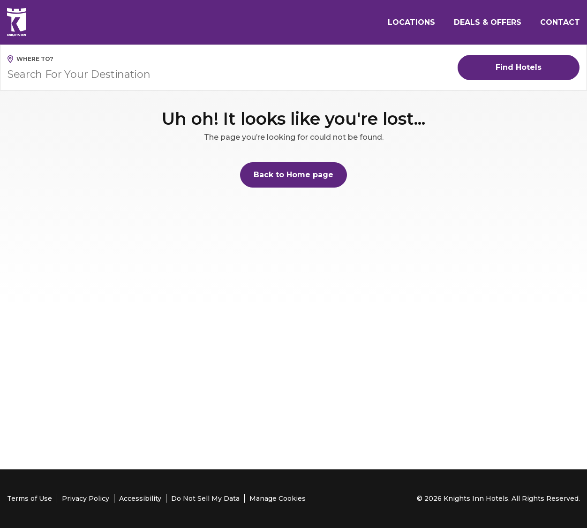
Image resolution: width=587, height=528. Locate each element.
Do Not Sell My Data (205, 498)
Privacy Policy (85, 498)
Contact (560, 22)
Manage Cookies (277, 498)
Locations (411, 22)
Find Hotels (519, 67)
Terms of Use (29, 498)
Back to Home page (293, 174)
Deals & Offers (487, 22)
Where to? (34, 58)
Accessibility (140, 498)
